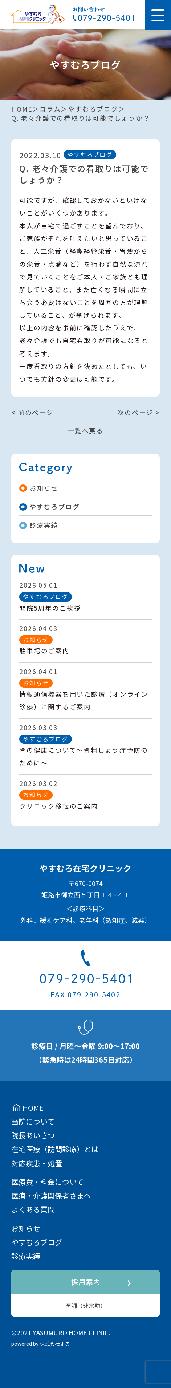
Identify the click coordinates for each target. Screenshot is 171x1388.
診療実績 (38, 525)
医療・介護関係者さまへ (51, 1195)
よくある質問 (33, 1209)
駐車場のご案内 (44, 650)
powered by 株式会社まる (40, 1343)
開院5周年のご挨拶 (50, 607)
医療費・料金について (47, 1181)
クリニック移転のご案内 (58, 805)
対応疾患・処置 (36, 1163)
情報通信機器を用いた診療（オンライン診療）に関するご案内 (83, 700)
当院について (32, 1121)
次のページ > (138, 412)
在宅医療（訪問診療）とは (54, 1149)
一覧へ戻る (85, 430)
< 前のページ (32, 412)
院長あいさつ (33, 1135)
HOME (21, 108)
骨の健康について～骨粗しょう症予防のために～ (83, 756)
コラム (50, 108)
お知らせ (38, 487)
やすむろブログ (93, 108)
